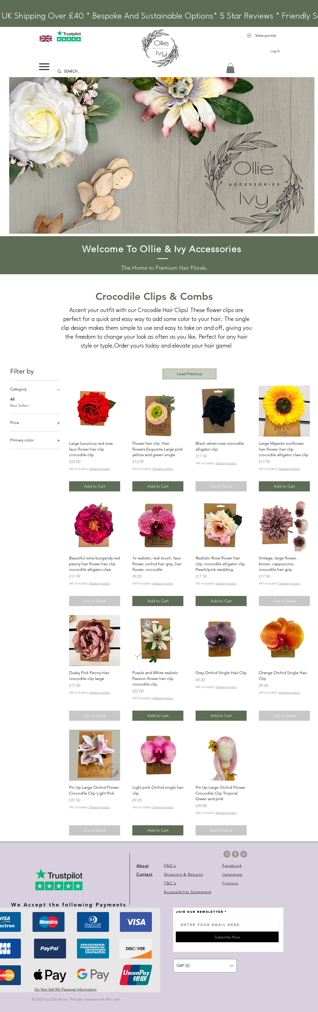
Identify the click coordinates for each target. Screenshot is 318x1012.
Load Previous (189, 373)
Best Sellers (19, 405)
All (12, 399)
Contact (144, 874)
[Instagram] (227, 854)
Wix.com (113, 999)
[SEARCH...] (83, 71)
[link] (230, 68)
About (142, 865)
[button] (161, 155)
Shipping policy (99, 469)
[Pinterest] (243, 854)
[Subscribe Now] (227, 937)
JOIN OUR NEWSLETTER (200, 912)
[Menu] (44, 66)
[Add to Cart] (94, 486)
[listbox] (205, 965)
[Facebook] (235, 854)
